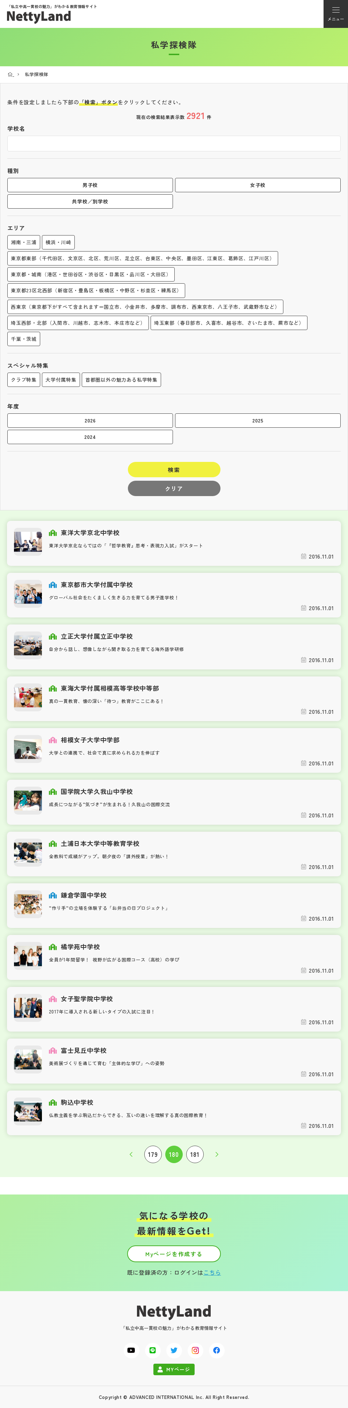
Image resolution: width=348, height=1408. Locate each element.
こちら (212, 1272)
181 (194, 1154)
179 (153, 1154)
